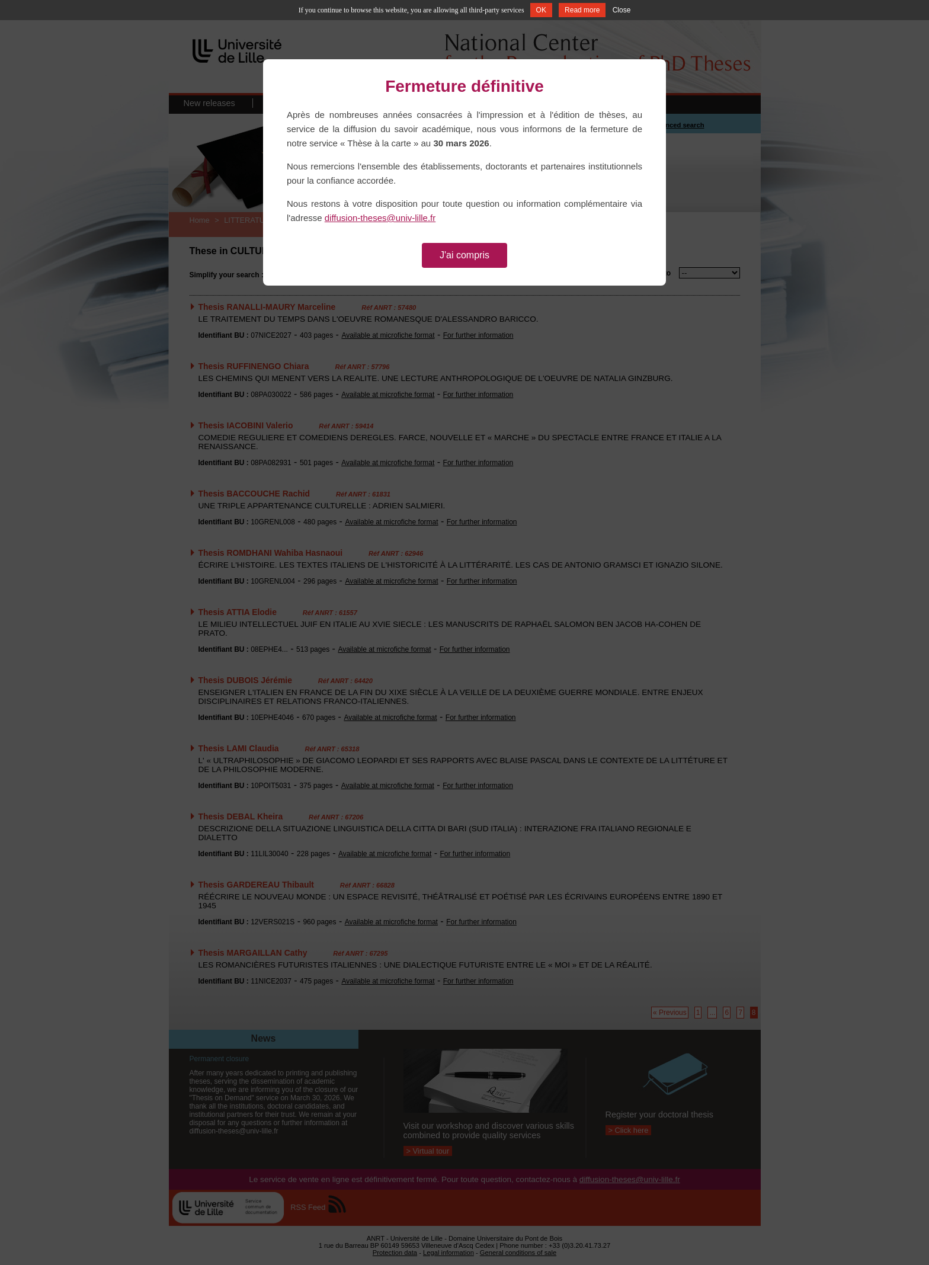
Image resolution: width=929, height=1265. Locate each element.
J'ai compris (464, 255)
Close (622, 10)
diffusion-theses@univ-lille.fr (380, 218)
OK (541, 10)
